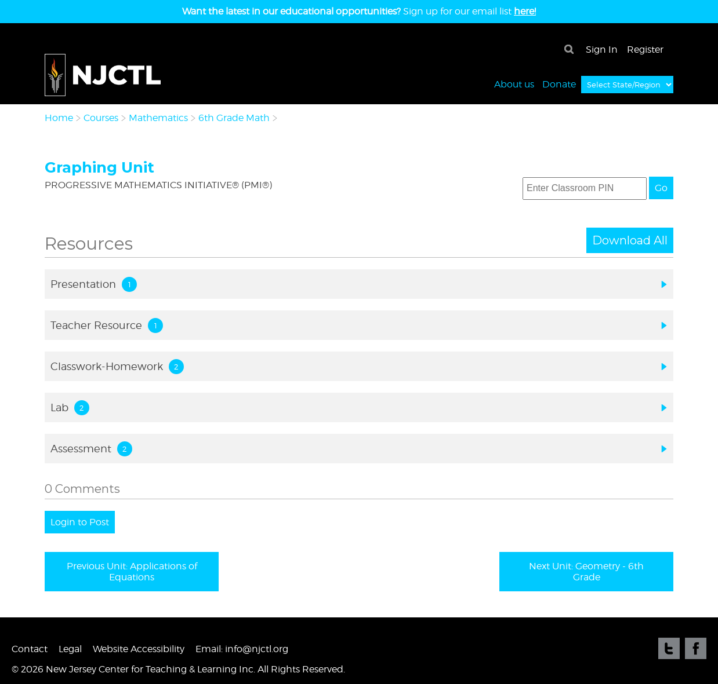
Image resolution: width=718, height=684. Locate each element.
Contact (30, 648)
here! (525, 11)
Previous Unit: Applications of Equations (132, 572)
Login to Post (79, 522)
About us (514, 83)
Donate (559, 83)
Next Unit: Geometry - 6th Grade (586, 572)
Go (661, 187)
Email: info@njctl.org (241, 648)
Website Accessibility (138, 648)
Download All (630, 240)
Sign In (602, 49)
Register (645, 49)
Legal (70, 648)
